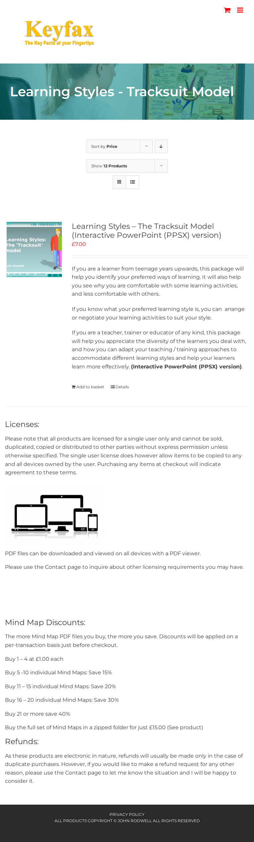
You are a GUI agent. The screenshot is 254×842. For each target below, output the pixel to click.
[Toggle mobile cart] (227, 10)
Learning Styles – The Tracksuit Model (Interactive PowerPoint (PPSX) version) (147, 231)
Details (122, 386)
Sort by (104, 146)
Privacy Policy (127, 814)
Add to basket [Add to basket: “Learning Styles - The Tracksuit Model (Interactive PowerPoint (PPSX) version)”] (90, 386)
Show (109, 165)
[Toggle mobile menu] (240, 10)
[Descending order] (161, 146)
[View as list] (132, 182)
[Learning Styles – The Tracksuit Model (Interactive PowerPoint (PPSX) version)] (34, 249)
